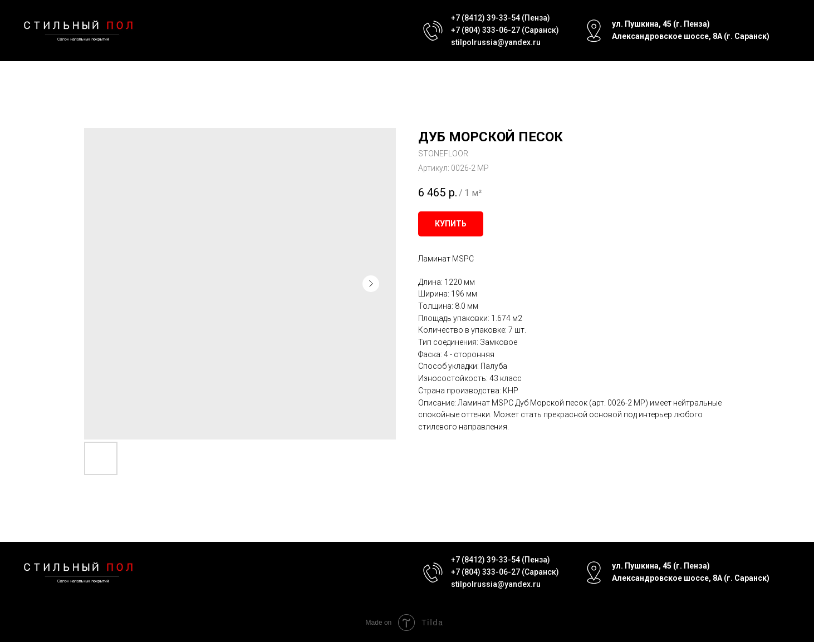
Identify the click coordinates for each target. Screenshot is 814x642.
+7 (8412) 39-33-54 (485, 17)
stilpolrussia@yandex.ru (496, 42)
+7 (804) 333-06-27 (485, 30)
